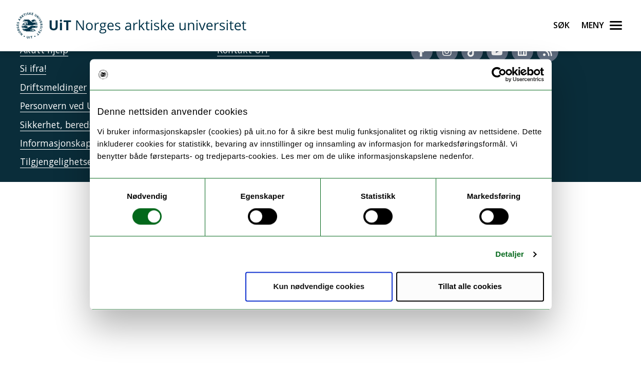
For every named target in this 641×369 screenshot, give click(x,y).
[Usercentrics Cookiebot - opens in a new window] (499, 74)
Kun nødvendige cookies (319, 286)
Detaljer (509, 254)
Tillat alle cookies (470, 286)
